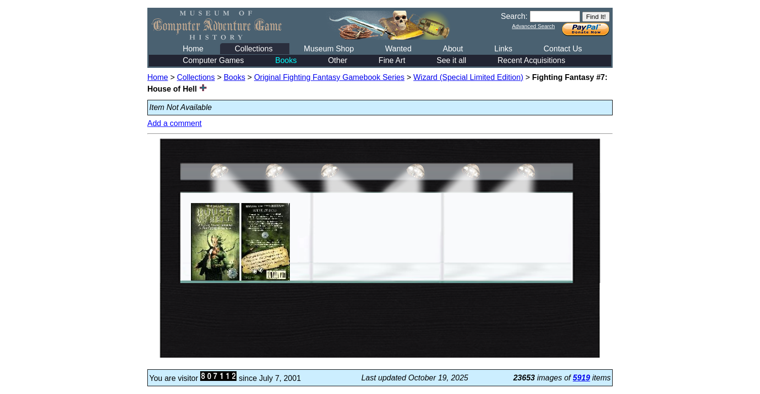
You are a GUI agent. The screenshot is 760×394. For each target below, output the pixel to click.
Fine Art (392, 60)
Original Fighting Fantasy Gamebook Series (329, 77)
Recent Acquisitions (532, 60)
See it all (451, 60)
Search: (514, 16)
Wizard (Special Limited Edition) (468, 77)
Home (193, 49)
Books (286, 60)
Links (503, 49)
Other (338, 60)
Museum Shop (329, 49)
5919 (581, 378)
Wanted (398, 49)
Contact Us (563, 49)
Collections (253, 49)
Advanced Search (533, 26)
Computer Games (213, 60)
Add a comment (174, 123)
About (453, 49)
